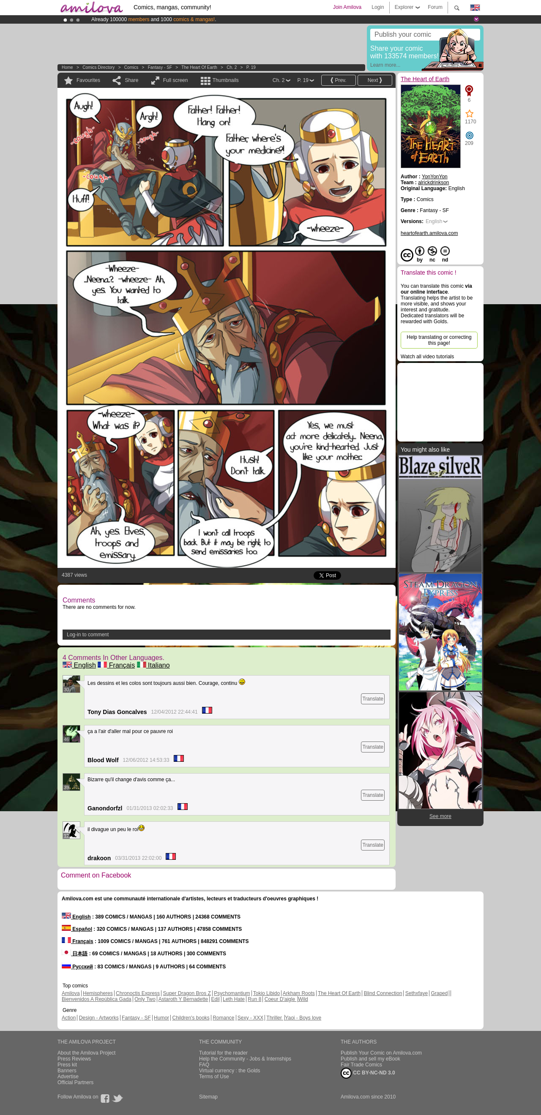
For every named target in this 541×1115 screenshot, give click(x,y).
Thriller (274, 1018)
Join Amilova (347, 7)
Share (131, 80)
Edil (215, 999)
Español (77, 929)
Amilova (71, 993)
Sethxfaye (416, 993)
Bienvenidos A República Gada (96, 999)
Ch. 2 (232, 67)
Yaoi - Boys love (303, 1018)
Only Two (145, 999)
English (79, 665)
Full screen (175, 80)
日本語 (74, 954)
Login (378, 7)
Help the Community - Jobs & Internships (245, 1059)
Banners (67, 1071)
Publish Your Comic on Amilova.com (381, 1053)
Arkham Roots (299, 993)
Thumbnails (226, 80)
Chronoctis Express (138, 993)
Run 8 (254, 999)
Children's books (190, 1018)
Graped (439, 993)
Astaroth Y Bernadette (183, 999)
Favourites (88, 80)
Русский (77, 967)
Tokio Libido (266, 993)
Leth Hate (234, 999)
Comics (131, 67)
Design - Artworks (99, 1018)
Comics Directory (98, 67)
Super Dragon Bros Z (186, 993)
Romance (223, 1018)
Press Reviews (74, 1059)
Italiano (153, 665)
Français (116, 665)
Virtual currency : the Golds (229, 1071)
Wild (303, 999)
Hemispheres (98, 993)
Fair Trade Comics (361, 1065)
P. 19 (251, 67)
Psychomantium (232, 993)
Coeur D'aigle (281, 999)
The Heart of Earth (199, 67)
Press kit (67, 1065)
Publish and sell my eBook (370, 1059)
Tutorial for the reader (223, 1053)
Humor (161, 1018)
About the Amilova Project (86, 1053)
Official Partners (75, 1082)
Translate (372, 699)
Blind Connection (383, 993)
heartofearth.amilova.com (429, 233)
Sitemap (208, 1097)
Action (69, 1018)
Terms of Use (214, 1077)
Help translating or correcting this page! (439, 340)
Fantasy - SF (160, 67)
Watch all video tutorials (427, 357)
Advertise (68, 1077)
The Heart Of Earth (339, 993)
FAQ (204, 1065)
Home (67, 67)
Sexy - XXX (250, 1018)
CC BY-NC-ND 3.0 (368, 1073)
